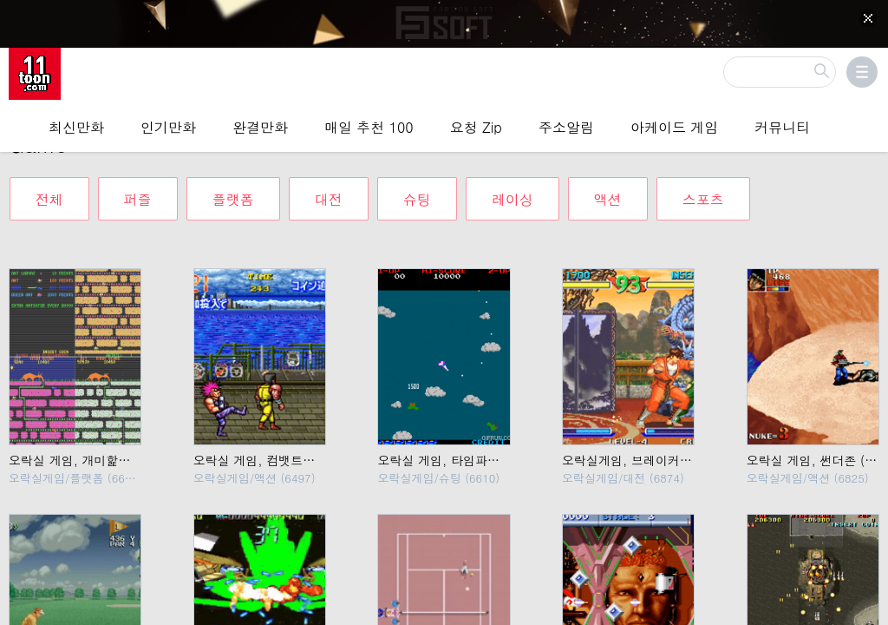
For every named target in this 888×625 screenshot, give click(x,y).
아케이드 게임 (674, 125)
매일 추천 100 (369, 125)
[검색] (779, 70)
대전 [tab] (329, 186)
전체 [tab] (49, 186)
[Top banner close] (868, 18)
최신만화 (76, 125)
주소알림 (566, 125)
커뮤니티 (782, 125)
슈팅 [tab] (417, 186)
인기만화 (168, 125)
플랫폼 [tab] (233, 186)
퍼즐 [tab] (138, 186)
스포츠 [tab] (703, 186)
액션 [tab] (608, 186)
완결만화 (260, 125)
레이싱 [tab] (512, 186)
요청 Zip (476, 125)
